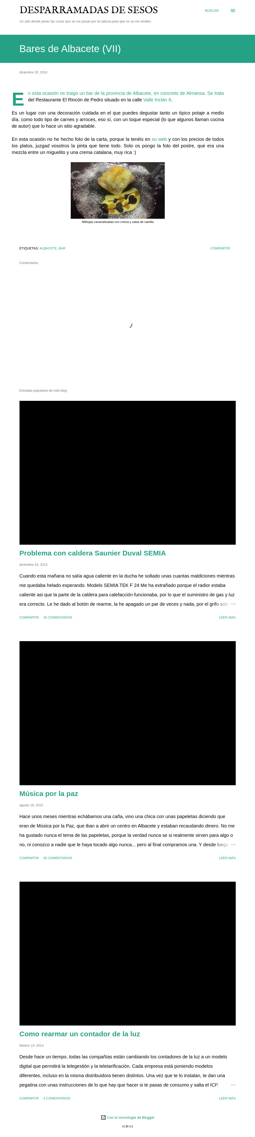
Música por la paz (49, 793)
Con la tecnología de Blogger (128, 1117)
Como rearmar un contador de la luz (80, 1034)
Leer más (227, 617)
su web (159, 139)
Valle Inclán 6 (157, 99)
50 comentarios (57, 858)
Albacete (48, 248)
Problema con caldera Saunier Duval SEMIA (93, 553)
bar (62, 248)
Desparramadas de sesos (89, 10)
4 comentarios (57, 1098)
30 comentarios (57, 617)
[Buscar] (212, 10)
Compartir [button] (220, 248)
